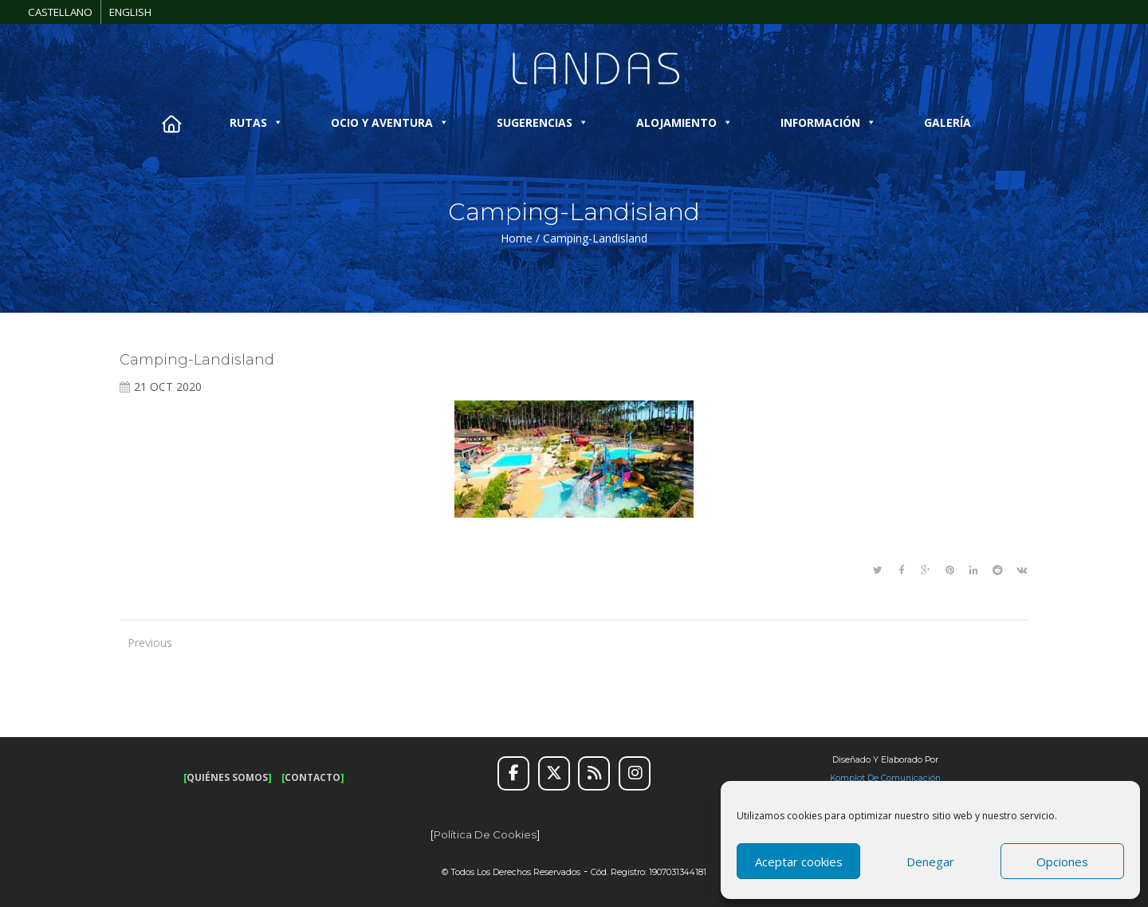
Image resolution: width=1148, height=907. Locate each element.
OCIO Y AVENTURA (390, 122)
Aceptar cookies (799, 862)
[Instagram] (635, 773)
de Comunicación (903, 778)
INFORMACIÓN (828, 122)
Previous (143, 642)
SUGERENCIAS (542, 122)
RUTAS (256, 122)
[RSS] (594, 773)
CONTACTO (312, 777)
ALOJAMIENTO (684, 122)
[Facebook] (513, 773)
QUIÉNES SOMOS (227, 777)
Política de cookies (485, 834)
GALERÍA (947, 122)
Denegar (930, 862)
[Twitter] (554, 773)
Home (517, 238)
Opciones (1062, 862)
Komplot (847, 778)
